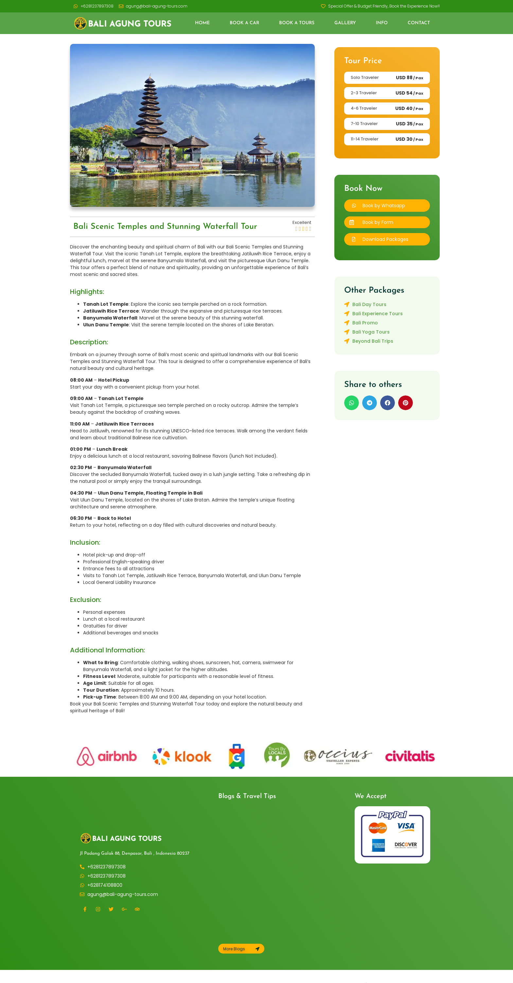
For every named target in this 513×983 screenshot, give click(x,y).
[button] (387, 222)
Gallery (345, 23)
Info (382, 23)
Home (202, 23)
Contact (419, 23)
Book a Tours (296, 23)
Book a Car (244, 23)
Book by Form (378, 222)
